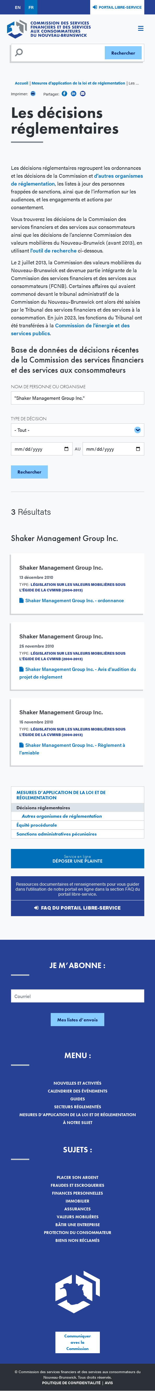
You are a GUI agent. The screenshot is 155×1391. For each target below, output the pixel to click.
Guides (77, 1099)
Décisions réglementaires (43, 808)
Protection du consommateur (77, 1232)
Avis (109, 1382)
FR (30, 7)
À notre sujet (77, 1122)
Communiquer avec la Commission (77, 1342)
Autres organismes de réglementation (62, 816)
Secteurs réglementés (77, 1107)
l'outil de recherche (53, 250)
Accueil (21, 83)
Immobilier (77, 1201)
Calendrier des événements (77, 1091)
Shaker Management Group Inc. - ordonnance (74, 600)
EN (18, 7)
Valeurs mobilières (78, 1217)
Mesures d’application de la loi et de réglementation (78, 83)
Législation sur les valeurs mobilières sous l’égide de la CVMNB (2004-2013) (72, 587)
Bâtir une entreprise (77, 1224)
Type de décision (29, 419)
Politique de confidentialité (71, 1382)
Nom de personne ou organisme (48, 387)
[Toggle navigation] (141, 29)
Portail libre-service (120, 7)
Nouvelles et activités (77, 1083)
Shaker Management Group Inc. (64, 538)
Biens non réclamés (77, 1240)
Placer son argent (77, 1177)
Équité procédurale (36, 825)
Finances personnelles (77, 1193)
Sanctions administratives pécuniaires (56, 834)
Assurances (77, 1209)
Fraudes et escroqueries (77, 1185)
